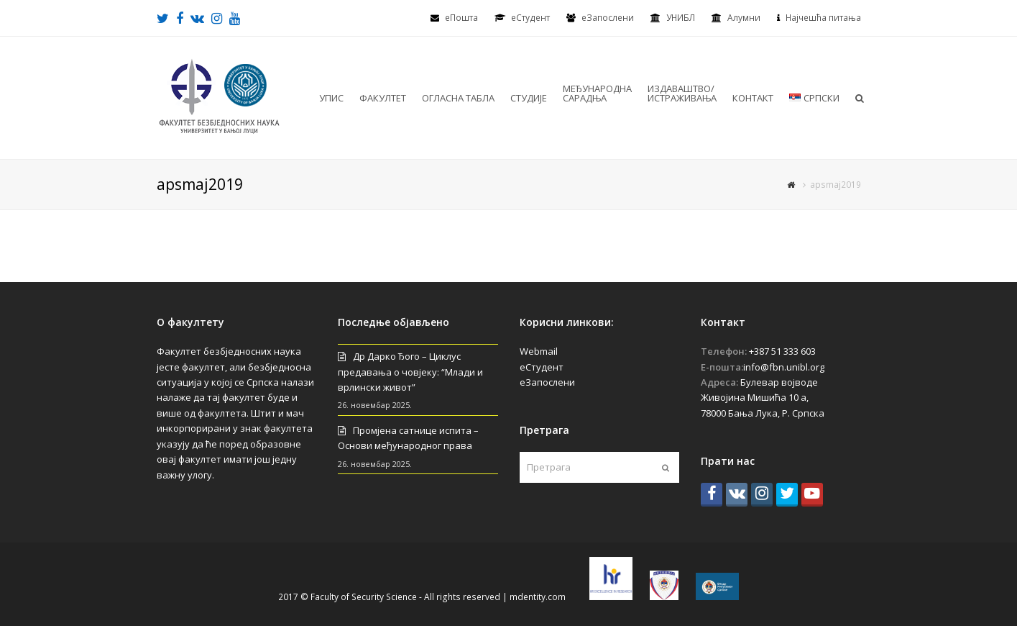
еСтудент (541, 366)
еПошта (461, 18)
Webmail (539, 351)
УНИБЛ (680, 18)
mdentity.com (538, 597)
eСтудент (530, 18)
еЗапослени (607, 18)
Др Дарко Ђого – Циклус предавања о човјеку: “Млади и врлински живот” (410, 372)
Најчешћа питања (823, 18)
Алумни (743, 18)
